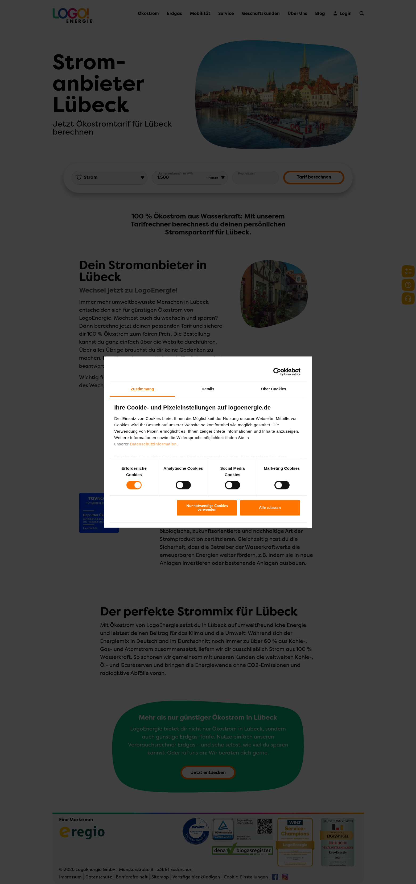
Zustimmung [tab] (142, 389)
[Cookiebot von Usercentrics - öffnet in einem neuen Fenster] (277, 372)
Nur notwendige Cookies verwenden (207, 508)
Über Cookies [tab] (273, 389)
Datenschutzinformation (153, 444)
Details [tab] (208, 389)
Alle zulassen (270, 508)
